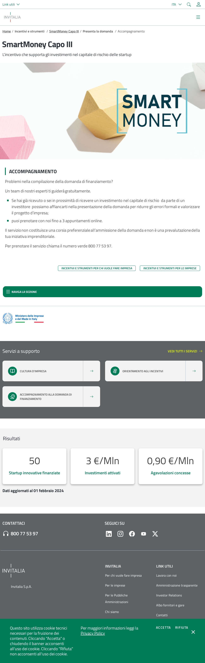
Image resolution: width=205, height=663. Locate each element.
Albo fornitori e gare (170, 605)
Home (6, 31)
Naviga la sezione (21, 293)
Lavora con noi (166, 575)
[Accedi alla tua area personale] (198, 4)
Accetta (163, 627)
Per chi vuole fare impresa (123, 575)
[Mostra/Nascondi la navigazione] (198, 17)
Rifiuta (181, 627)
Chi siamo (112, 611)
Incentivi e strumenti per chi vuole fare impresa (96, 268)
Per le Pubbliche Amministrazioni (116, 598)
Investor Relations (169, 595)
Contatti (162, 615)
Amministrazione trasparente (177, 585)
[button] (12, 4)
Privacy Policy (93, 633)
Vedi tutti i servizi (185, 351)
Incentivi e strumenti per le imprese (170, 268)
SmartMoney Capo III (64, 31)
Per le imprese (115, 585)
